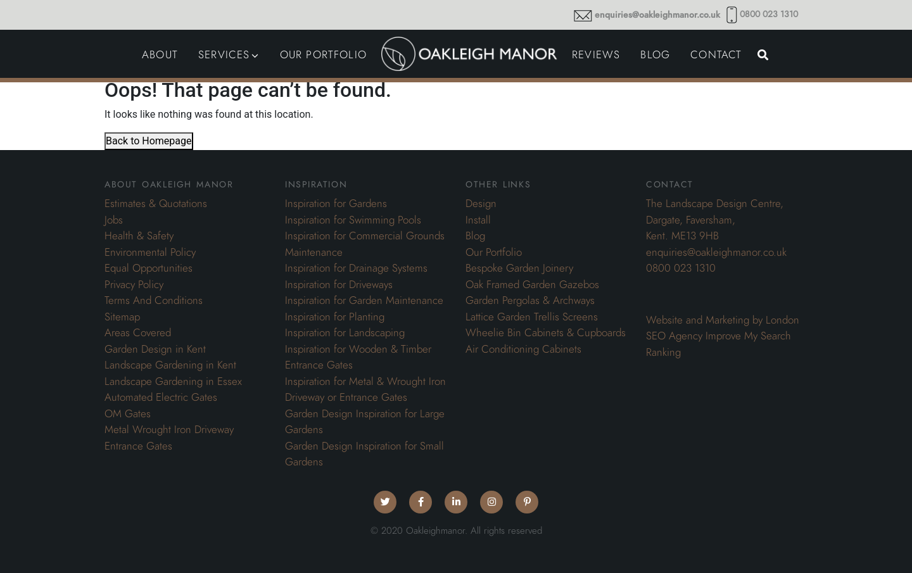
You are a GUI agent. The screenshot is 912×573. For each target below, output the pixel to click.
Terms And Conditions (153, 300)
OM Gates (127, 413)
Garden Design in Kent (155, 348)
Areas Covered (137, 332)
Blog (475, 235)
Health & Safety (139, 235)
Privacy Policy (133, 284)
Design (481, 203)
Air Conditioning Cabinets (523, 348)
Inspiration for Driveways (339, 284)
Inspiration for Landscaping (345, 332)
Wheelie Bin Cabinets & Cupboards (546, 332)
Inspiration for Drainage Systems (356, 267)
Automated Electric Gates (160, 397)
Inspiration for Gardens (336, 203)
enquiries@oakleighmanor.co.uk (657, 15)
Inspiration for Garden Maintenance (364, 300)
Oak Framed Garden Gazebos (532, 284)
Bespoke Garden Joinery (519, 267)
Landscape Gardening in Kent (170, 364)
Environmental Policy (150, 252)
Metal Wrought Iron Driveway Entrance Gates (169, 437)
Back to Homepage (149, 141)
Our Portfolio (494, 252)
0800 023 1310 (769, 14)
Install (478, 219)
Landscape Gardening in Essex (173, 381)
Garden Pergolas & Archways (530, 300)
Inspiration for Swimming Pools (353, 219)
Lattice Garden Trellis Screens (532, 316)
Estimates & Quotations (155, 203)
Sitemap (122, 316)
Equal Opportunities (148, 267)
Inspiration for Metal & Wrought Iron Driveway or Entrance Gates (365, 389)
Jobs (113, 219)
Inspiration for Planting (334, 316)
